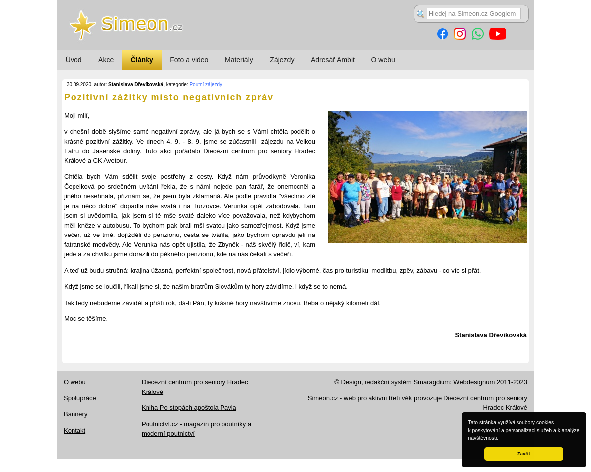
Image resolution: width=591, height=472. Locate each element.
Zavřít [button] (523, 453)
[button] (501, 439)
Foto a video (189, 60)
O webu (383, 60)
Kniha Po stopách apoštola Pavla (189, 407)
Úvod (74, 60)
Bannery (75, 414)
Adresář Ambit (333, 60)
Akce (106, 60)
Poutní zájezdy (205, 84)
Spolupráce (80, 398)
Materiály (239, 60)
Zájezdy (282, 60)
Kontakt (74, 430)
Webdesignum (474, 382)
